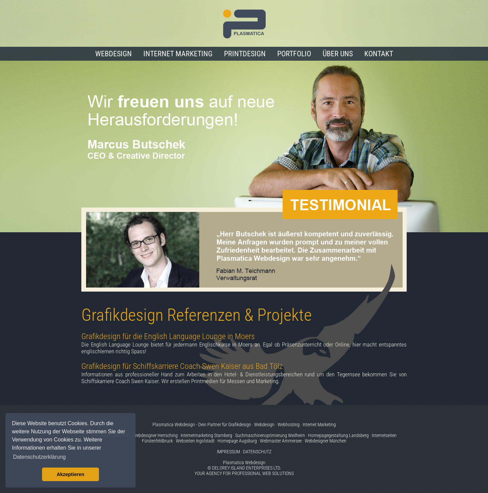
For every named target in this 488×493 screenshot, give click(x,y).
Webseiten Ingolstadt (195, 440)
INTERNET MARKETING (177, 54)
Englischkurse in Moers (225, 344)
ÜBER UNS (338, 54)
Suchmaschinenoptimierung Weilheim (270, 435)
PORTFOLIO (294, 54)
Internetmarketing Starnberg (206, 435)
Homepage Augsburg (237, 440)
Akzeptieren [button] (70, 474)
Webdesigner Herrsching (155, 435)
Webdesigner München (325, 440)
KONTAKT (378, 54)
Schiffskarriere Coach (105, 381)
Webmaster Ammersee (281, 440)
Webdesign (264, 424)
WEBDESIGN (113, 54)
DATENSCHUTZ (257, 451)
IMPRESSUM (228, 451)
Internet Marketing (319, 424)
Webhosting (289, 424)
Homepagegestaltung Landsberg (338, 435)
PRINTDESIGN (245, 54)
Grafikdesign (239, 424)
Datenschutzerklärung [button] (39, 457)
